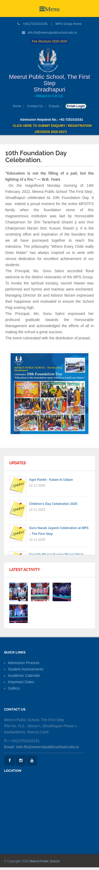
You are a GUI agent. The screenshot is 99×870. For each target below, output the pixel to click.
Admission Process (23, 663)
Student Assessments (26, 669)
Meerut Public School (44, 861)
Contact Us (35, 106)
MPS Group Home (69, 24)
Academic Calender (24, 675)
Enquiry (54, 106)
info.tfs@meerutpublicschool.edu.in (52, 32)
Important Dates (21, 682)
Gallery (14, 688)
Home (17, 106)
